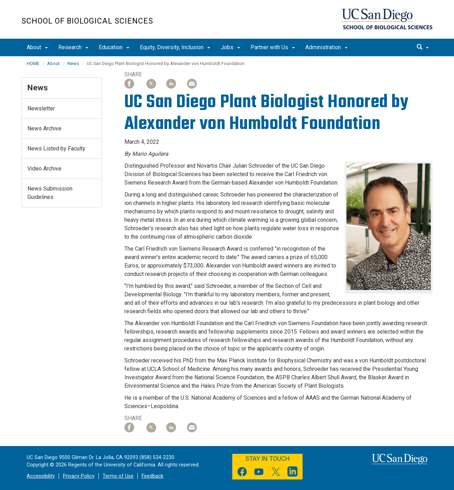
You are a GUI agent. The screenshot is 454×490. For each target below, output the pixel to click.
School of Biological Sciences (87, 21)
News (73, 63)
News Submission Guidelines (49, 192)
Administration (326, 47)
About (37, 47)
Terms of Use (118, 476)
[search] (423, 47)
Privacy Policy (79, 476)
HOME (33, 63)
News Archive (44, 128)
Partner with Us (273, 47)
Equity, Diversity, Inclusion (175, 47)
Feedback (152, 476)
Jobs (230, 47)
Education (114, 47)
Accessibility (41, 476)
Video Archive (44, 168)
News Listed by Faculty (56, 148)
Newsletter (41, 108)
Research (73, 47)
